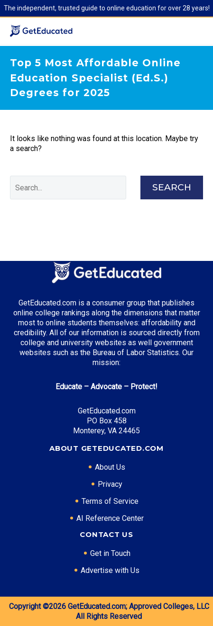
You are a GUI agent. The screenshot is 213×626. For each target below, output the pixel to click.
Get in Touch (110, 553)
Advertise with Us (110, 570)
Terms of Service (110, 501)
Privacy (110, 484)
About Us (110, 467)
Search (171, 187)
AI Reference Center (110, 518)
